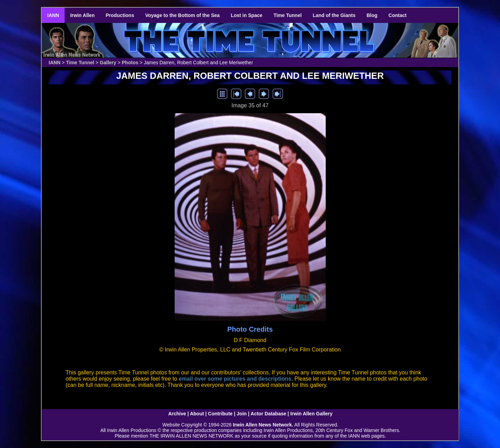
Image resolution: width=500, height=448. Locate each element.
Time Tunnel (288, 15)
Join (242, 413)
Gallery (108, 62)
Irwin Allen (82, 15)
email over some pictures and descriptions (235, 379)
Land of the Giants (334, 15)
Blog (372, 15)
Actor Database (268, 413)
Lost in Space (246, 15)
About (197, 413)
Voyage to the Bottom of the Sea (182, 15)
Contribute (220, 413)
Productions (120, 15)
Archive (177, 413)
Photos (130, 62)
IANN (53, 15)
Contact (398, 15)
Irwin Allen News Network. (263, 425)
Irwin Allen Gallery (311, 413)
